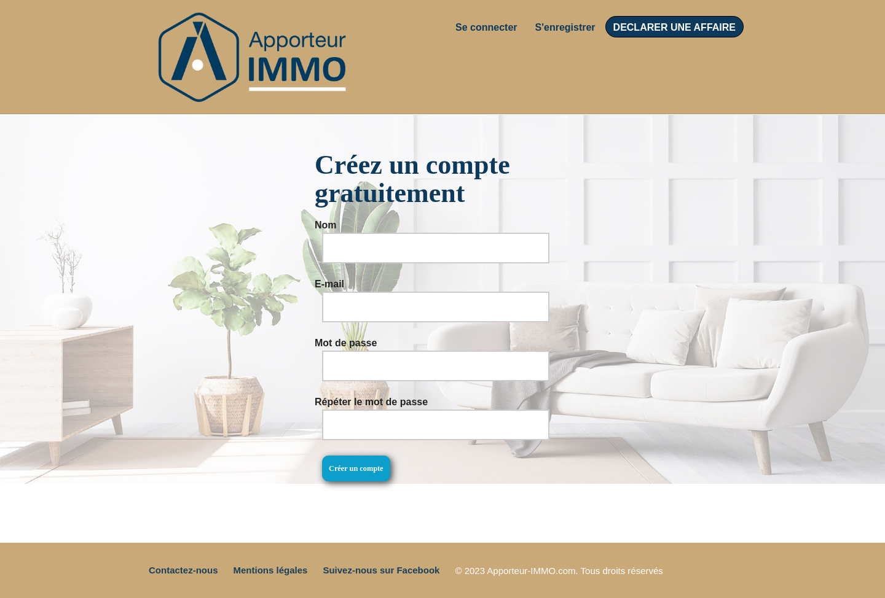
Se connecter (486, 27)
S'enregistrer (565, 27)
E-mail (329, 284)
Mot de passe (346, 343)
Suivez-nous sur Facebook (381, 570)
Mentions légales (271, 570)
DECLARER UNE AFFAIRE (674, 27)
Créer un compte (356, 468)
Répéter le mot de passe (371, 402)
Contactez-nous (183, 570)
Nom (326, 225)
